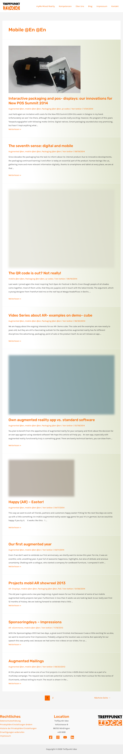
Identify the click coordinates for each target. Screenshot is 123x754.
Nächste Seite (102, 697)
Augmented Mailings (26, 661)
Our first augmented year (30, 544)
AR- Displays (14, 588)
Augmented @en (16, 109)
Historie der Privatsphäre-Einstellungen (18, 728)
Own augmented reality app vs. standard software (52, 420)
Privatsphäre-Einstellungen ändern (16, 724)
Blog (90, 6)
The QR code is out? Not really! (35, 273)
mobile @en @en (33, 109)
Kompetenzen (65, 6)
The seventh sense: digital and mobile (41, 146)
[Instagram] (58, 737)
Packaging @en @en (51, 109)
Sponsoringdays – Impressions (35, 622)
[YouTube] (65, 737)
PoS (59, 588)
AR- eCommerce (16, 627)
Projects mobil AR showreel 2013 (37, 583)
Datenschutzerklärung (10, 721)
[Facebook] (50, 737)
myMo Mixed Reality (45, 6)
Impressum (101, 6)
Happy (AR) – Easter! (26, 502)
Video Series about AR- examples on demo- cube (50, 315)
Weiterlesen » (15, 129)
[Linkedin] (72, 737)
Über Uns (80, 6)
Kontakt (115, 6)
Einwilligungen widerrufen (12, 732)
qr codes (66, 109)
